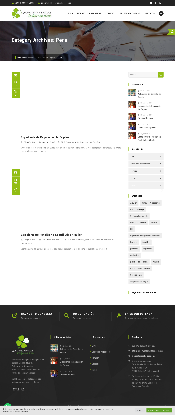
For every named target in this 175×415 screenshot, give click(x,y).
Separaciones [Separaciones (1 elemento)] (136, 275)
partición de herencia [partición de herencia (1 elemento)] (139, 262)
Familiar (51, 239)
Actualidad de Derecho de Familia (149, 96)
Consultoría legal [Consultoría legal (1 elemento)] (137, 209)
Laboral (45, 142)
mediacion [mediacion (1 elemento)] (134, 255)
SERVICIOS (110, 13)
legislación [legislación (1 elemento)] (147, 249)
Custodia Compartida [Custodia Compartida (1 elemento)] (139, 216)
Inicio (31, 57)
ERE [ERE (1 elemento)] (132, 229)
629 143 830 (20, 3)
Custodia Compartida (147, 127)
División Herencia (145, 118)
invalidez (80, 239)
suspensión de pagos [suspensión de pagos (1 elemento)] (139, 281)
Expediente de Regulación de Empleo (45, 137)
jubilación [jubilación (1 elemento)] (134, 249)
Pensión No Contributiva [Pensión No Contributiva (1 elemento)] (140, 268)
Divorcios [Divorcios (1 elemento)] (155, 222)
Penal (52, 142)
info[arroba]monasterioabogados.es (56, 3)
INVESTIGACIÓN (83, 313)
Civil (44, 239)
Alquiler (71, 239)
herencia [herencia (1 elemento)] (133, 242)
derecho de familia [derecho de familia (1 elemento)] (138, 222)
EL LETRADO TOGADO (130, 13)
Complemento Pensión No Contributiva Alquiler (51, 234)
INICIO (70, 13)
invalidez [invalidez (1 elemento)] (146, 242)
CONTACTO (149, 13)
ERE (63, 142)
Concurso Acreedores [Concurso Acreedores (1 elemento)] (151, 203)
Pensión (99, 239)
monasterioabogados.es (144, 356)
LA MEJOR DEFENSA (138, 313)
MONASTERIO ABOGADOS (89, 13)
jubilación (90, 239)
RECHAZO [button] (166, 410)
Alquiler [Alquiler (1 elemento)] (133, 203)
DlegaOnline (29, 142)
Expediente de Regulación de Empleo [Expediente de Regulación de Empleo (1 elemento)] (145, 236)
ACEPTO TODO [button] (153, 410)
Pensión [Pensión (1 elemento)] (156, 262)
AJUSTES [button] (140, 410)
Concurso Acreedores (140, 164)
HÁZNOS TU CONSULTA (36, 313)
